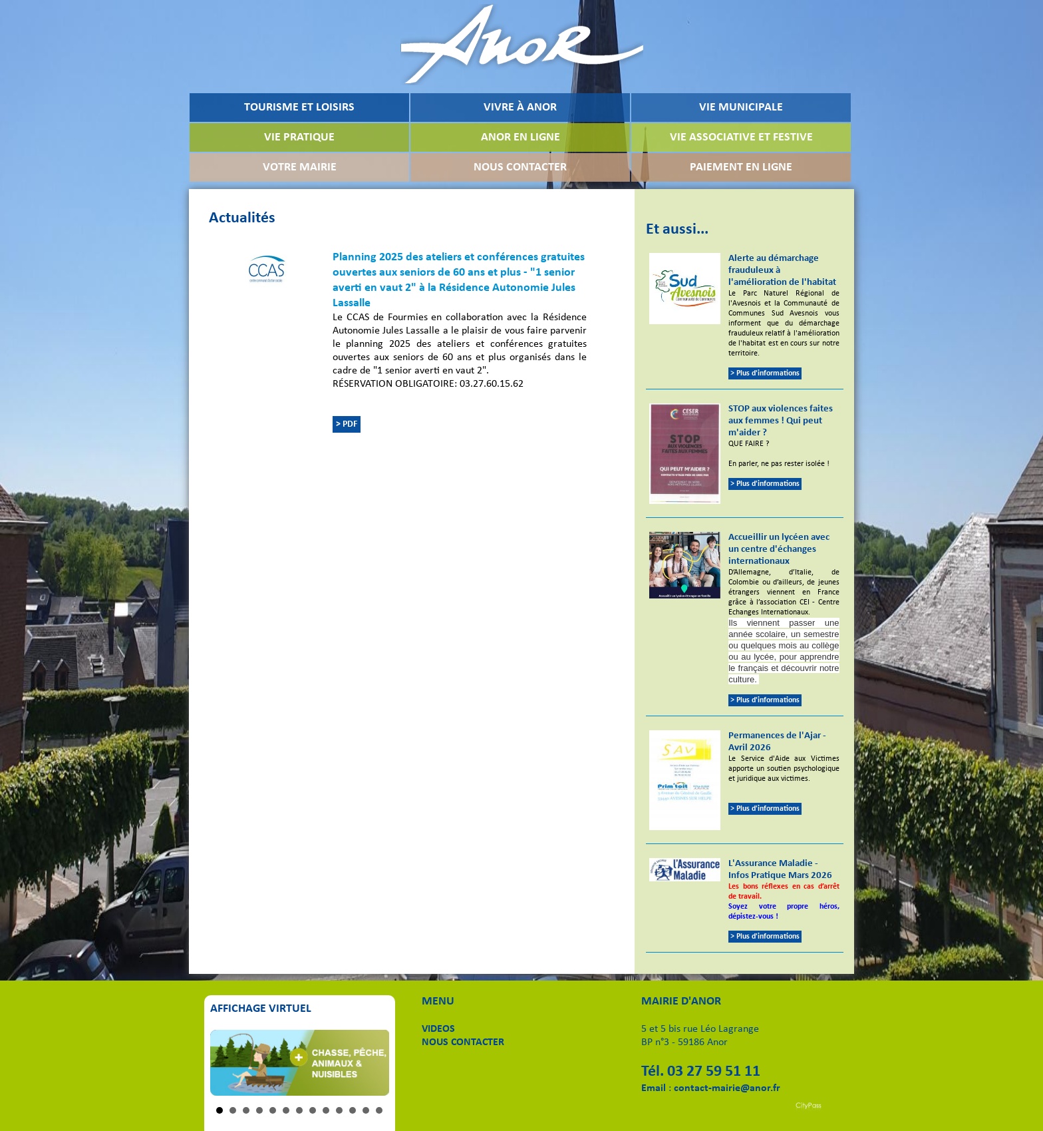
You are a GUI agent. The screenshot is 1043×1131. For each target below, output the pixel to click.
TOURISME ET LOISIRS (299, 107)
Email (653, 1088)
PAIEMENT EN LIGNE (741, 167)
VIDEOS (438, 1029)
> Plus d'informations (765, 373)
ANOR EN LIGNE (520, 137)
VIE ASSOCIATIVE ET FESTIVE (741, 137)
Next (371, 1063)
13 (379, 1110)
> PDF (346, 424)
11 (352, 1110)
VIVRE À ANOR (520, 107)
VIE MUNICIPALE (741, 107)
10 (339, 1110)
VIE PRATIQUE (299, 137)
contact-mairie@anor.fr (727, 1088)
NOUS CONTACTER (520, 167)
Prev (227, 1063)
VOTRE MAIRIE (300, 167)
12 (366, 1110)
